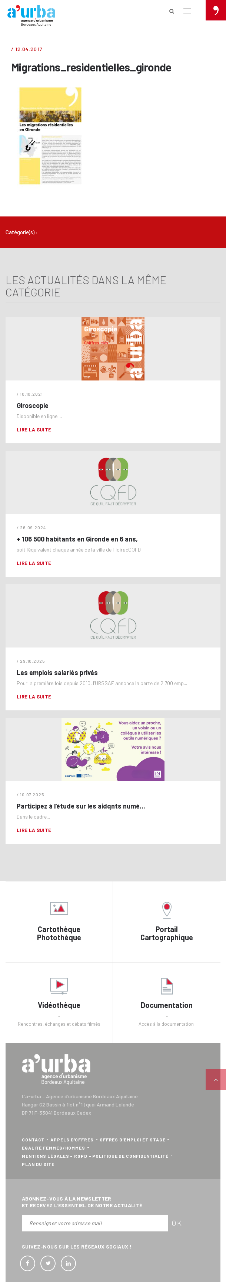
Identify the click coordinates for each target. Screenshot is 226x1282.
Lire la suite (34, 430)
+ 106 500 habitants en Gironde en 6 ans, (77, 539)
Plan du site (38, 1164)
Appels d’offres (72, 1139)
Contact (33, 1139)
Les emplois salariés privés (57, 672)
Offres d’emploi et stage (133, 1139)
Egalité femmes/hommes (53, 1147)
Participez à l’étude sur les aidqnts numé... (81, 806)
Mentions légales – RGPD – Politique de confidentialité (95, 1156)
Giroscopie (33, 405)
